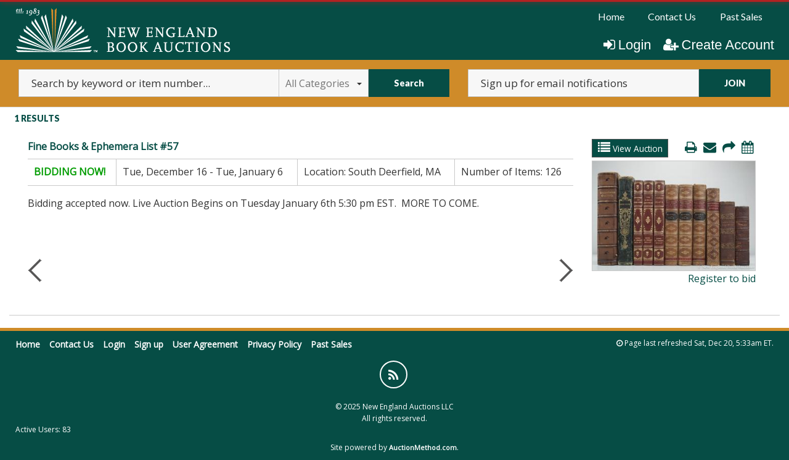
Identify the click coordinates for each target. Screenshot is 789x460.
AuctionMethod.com (423, 447)
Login (627, 44)
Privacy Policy (274, 344)
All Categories (323, 83)
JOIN (734, 83)
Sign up (148, 344)
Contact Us (672, 16)
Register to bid (722, 278)
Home (611, 16)
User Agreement (205, 344)
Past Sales (741, 16)
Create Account (718, 44)
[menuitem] (611, 16)
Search (409, 83)
